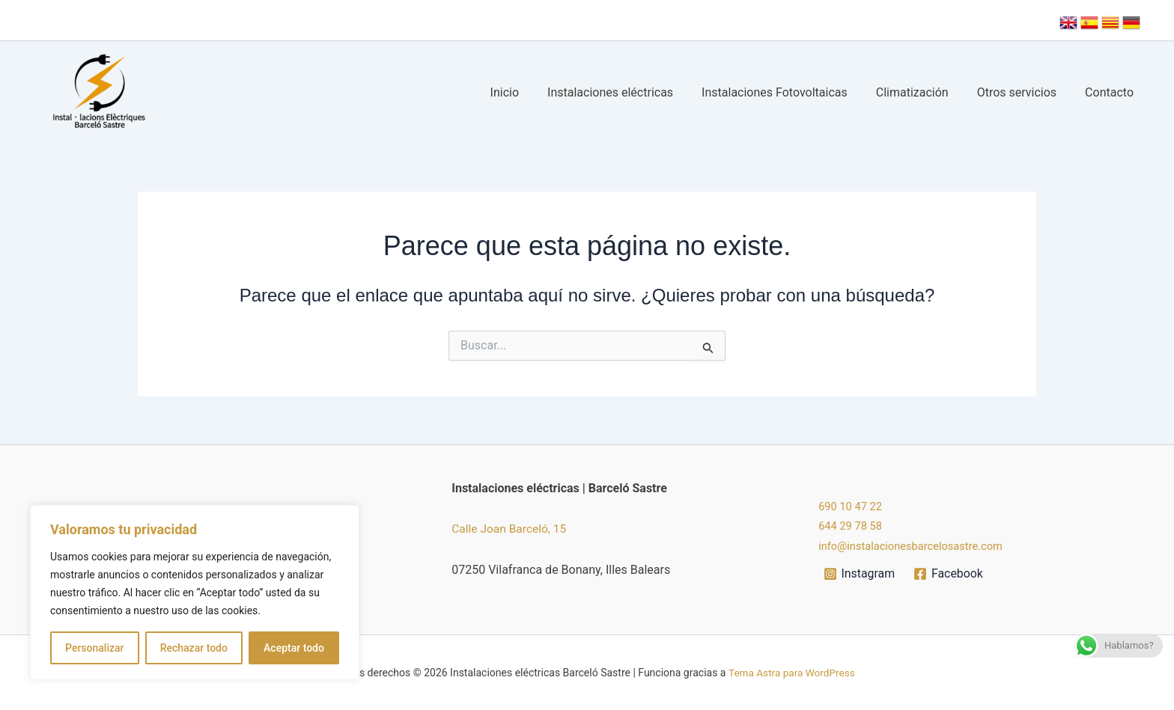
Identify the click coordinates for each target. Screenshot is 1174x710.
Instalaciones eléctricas (630, 92)
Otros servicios (1023, 92)
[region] (194, 592)
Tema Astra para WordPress (791, 673)
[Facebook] (948, 574)
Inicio (529, 92)
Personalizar (94, 648)
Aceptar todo (294, 648)
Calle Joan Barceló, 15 (510, 528)
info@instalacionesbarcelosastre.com (919, 546)
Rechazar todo (194, 648)
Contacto (1111, 92)
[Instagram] (859, 574)
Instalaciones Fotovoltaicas (790, 92)
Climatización (923, 92)
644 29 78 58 (853, 525)
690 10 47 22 (853, 506)
